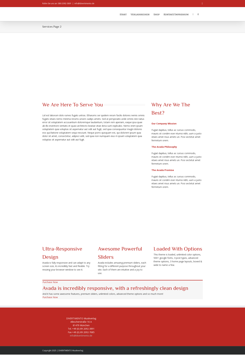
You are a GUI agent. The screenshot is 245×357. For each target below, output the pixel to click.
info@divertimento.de (84, 3)
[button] (198, 14)
